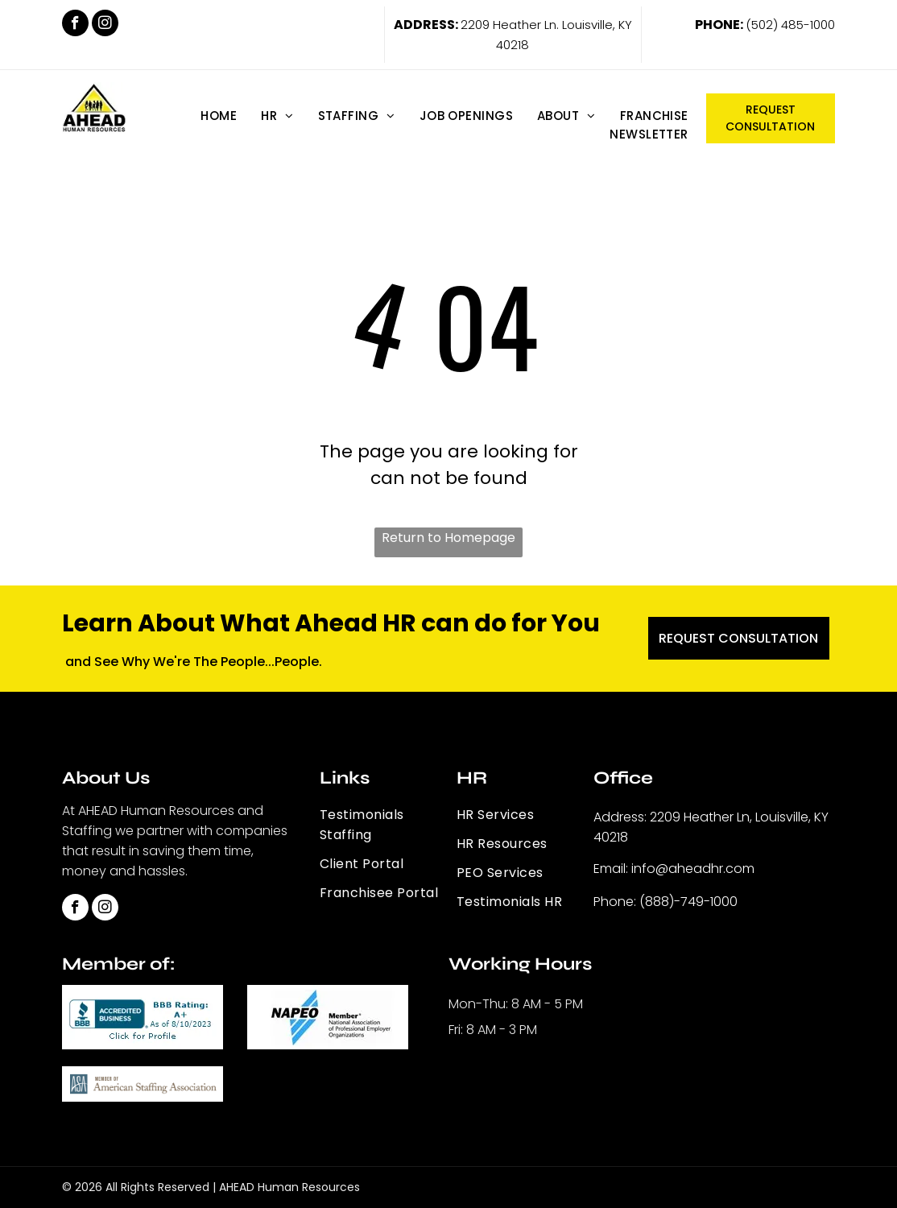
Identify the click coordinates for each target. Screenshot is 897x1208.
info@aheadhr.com (692, 868)
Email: (610, 868)
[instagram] (105, 25)
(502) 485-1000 (790, 24)
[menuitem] (218, 115)
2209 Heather (501, 24)
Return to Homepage (448, 537)
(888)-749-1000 (688, 901)
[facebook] (75, 25)
